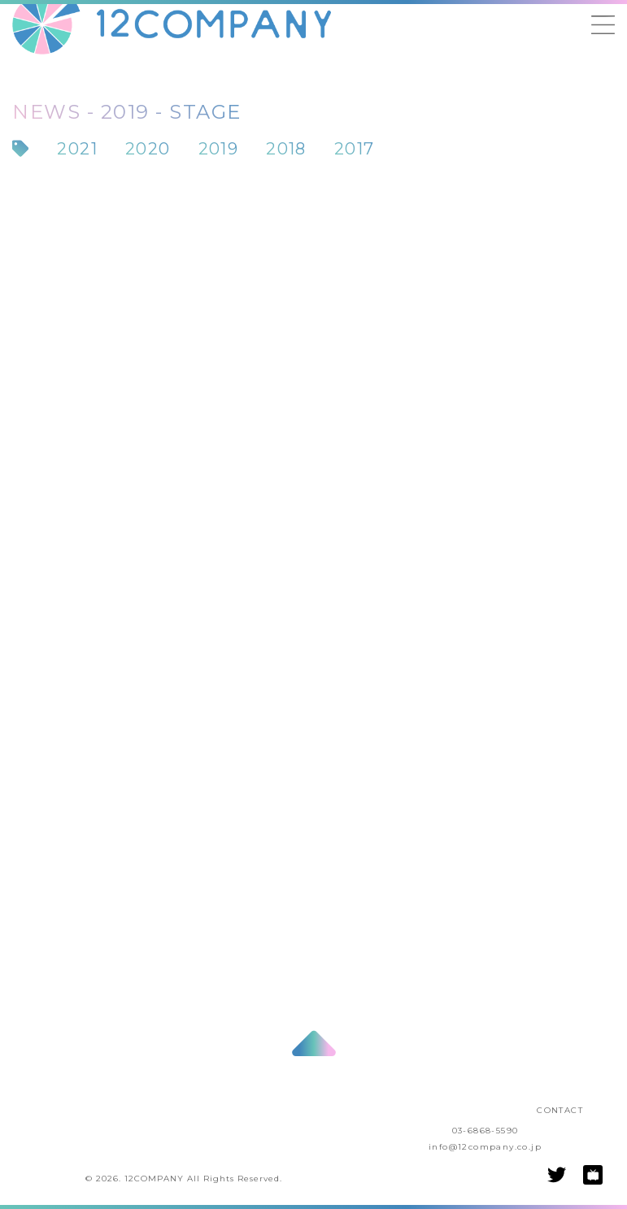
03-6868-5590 (485, 1130)
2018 (286, 149)
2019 (218, 149)
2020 (148, 149)
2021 (77, 149)
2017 (354, 149)
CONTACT (560, 1110)
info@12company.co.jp (485, 1147)
